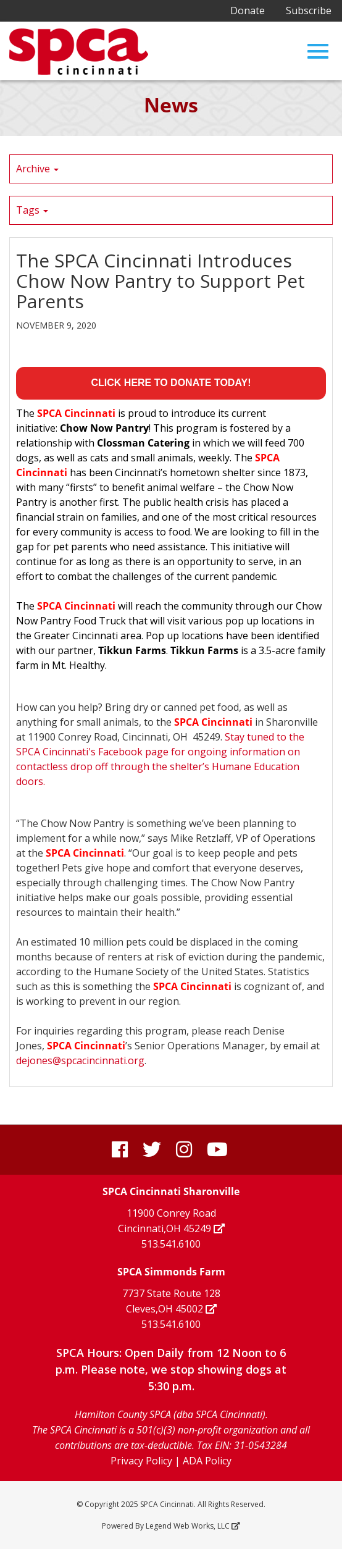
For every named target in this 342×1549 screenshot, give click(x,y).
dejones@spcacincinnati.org (80, 1060)
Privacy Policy (141, 1460)
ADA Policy (207, 1460)
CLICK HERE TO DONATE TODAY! (171, 383)
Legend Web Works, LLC (192, 1526)
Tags (32, 210)
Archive (37, 168)
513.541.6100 (171, 1244)
